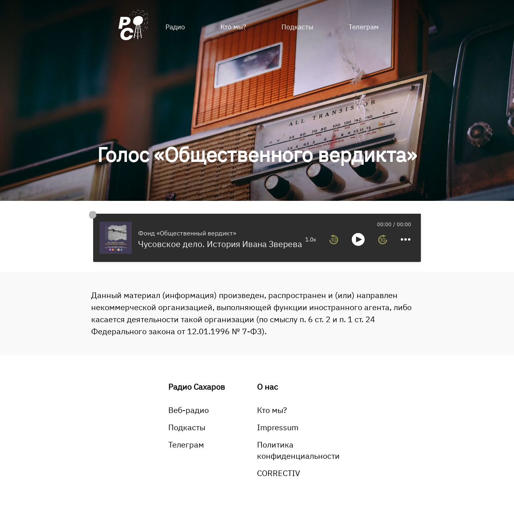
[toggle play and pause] (358, 239)
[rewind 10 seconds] (334, 239)
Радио (175, 26)
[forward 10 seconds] (383, 239)
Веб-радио (188, 410)
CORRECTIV (278, 473)
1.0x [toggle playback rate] (310, 239)
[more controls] (405, 239)
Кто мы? (233, 26)
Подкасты (297, 26)
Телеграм (364, 26)
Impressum (277, 427)
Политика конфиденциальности (298, 450)
